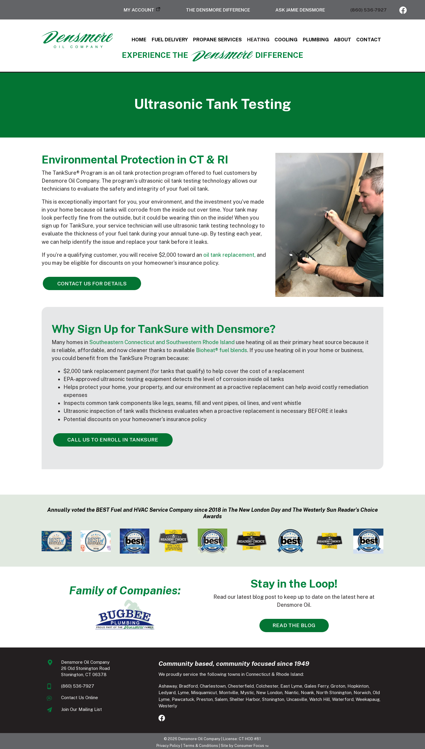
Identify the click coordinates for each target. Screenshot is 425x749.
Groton (332, 686)
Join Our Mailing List (67, 710)
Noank (269, 693)
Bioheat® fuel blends (179, 367)
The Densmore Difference (218, 9)
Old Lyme (344, 693)
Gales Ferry (311, 686)
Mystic (209, 693)
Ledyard (373, 686)
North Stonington (296, 693)
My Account (139, 9)
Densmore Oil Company (200, 736)
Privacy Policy (168, 743)
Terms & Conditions (200, 743)
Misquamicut (166, 693)
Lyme (390, 686)
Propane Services (218, 40)
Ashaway (162, 686)
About (354, 40)
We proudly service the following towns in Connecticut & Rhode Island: (225, 675)
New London (231, 693)
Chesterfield (236, 686)
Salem (159, 700)
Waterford (281, 700)
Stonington (211, 700)
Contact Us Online (65, 698)
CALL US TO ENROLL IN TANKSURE (94, 448)
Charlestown (207, 686)
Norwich (324, 693)
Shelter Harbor (183, 700)
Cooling (292, 40)
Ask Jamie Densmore (300, 9)
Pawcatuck (368, 693)
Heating (261, 40)
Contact (383, 40)
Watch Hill (258, 700)
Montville (190, 693)
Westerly (329, 700)
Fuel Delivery (166, 40)
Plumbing (324, 40)
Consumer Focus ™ (251, 743)
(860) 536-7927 (368, 9)
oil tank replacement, (213, 257)
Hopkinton (352, 686)
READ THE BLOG (292, 626)
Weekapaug (306, 700)
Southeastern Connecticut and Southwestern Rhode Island (146, 359)
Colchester (262, 686)
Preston (389, 693)
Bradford (183, 686)
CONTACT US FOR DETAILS (75, 285)
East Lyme (286, 686)
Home (132, 40)
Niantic (254, 693)
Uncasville (235, 700)
